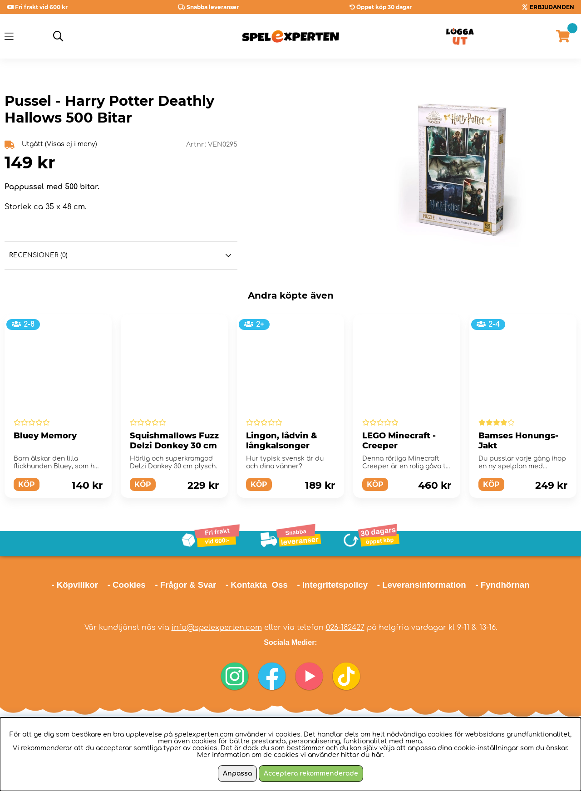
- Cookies (127, 585)
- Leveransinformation (421, 585)
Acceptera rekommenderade (311, 773)
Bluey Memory (45, 436)
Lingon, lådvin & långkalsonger (281, 441)
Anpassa (237, 773)
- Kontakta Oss (257, 585)
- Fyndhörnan (502, 585)
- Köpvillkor (74, 585)
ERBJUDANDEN (552, 7)
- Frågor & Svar (185, 585)
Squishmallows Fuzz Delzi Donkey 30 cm (174, 441)
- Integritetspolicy (332, 585)
